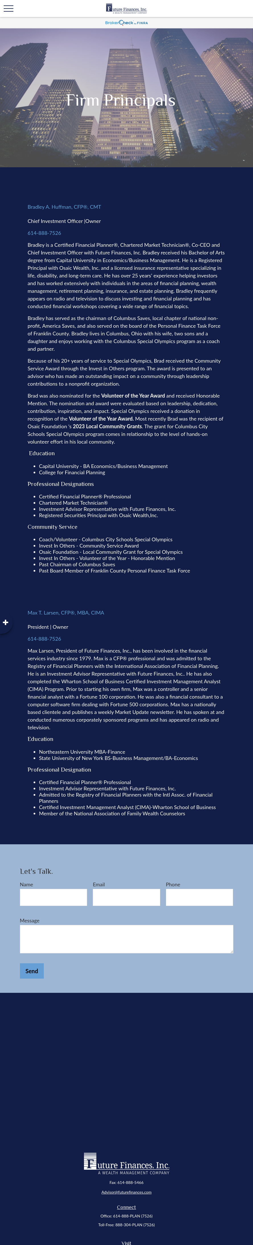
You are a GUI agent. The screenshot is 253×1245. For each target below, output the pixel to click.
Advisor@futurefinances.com (126, 1192)
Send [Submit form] (32, 971)
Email (99, 884)
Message (30, 920)
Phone (173, 884)
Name (26, 884)
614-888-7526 (44, 233)
